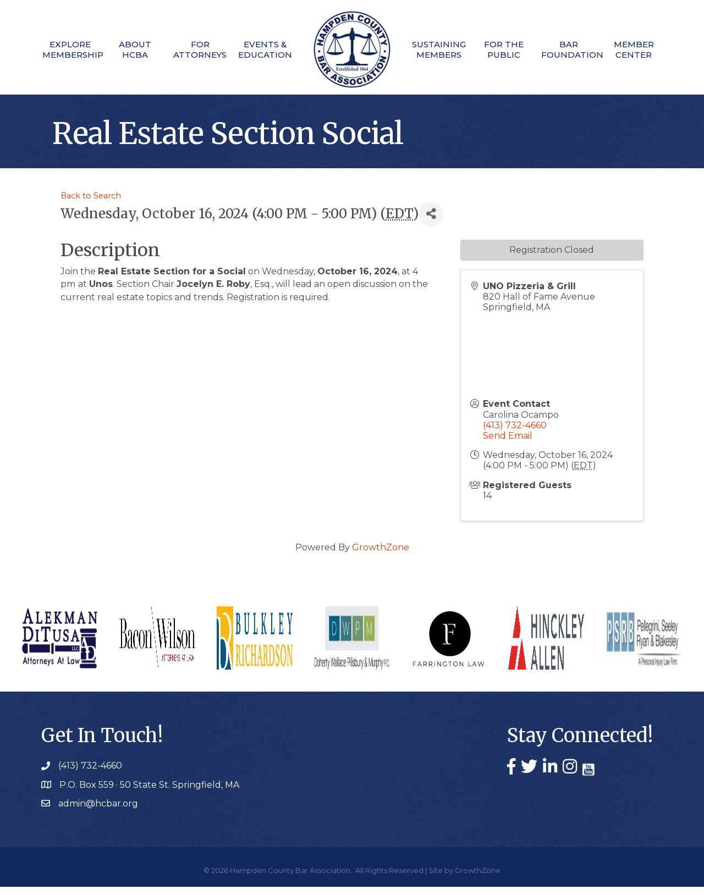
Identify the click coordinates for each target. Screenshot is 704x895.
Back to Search (91, 204)
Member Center (643, 49)
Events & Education (263, 49)
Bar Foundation (575, 49)
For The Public (509, 49)
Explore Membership (60, 49)
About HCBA (128, 49)
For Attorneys (195, 49)
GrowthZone (380, 555)
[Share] (431, 222)
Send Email (507, 444)
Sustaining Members (441, 49)
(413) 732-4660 (515, 433)
